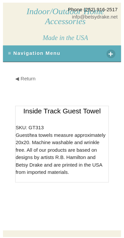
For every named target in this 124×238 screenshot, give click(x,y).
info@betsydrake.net (95, 17)
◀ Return (25, 78)
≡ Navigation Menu (61, 54)
